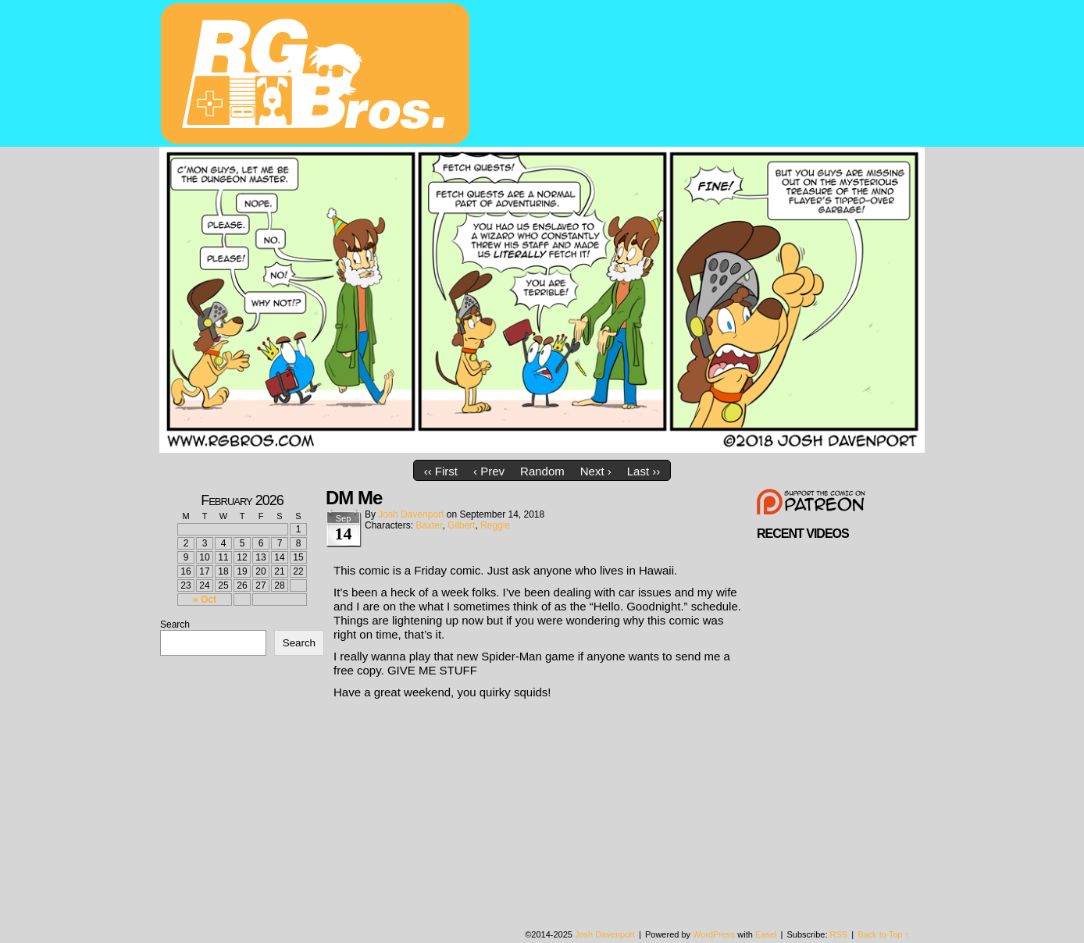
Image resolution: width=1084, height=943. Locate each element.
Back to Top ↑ (883, 934)
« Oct (204, 599)
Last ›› (644, 471)
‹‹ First (441, 471)
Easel (766, 934)
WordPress (714, 934)
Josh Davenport (411, 514)
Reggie (495, 525)
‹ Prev (489, 471)
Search (175, 624)
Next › (596, 471)
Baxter (428, 525)
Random (542, 471)
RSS (839, 934)
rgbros (317, 75)
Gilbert (461, 525)
